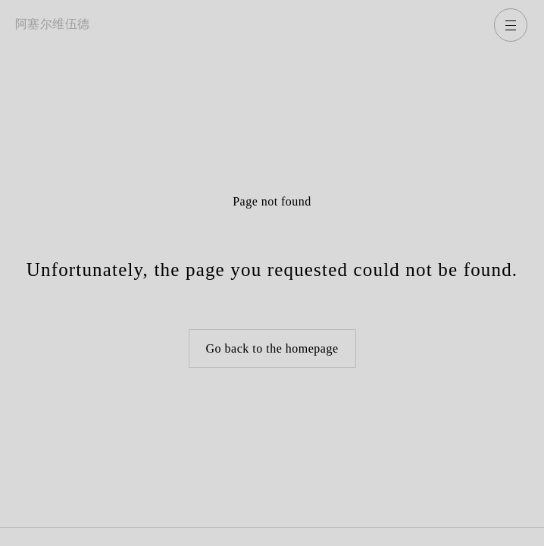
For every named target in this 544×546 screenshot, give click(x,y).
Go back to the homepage (272, 348)
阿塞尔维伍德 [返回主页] (52, 23)
